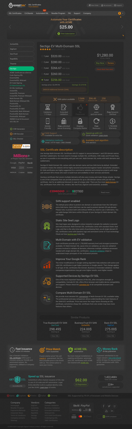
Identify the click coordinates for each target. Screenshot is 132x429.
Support (77, 13)
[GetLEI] (17, 380)
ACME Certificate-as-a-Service (20, 73)
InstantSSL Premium (17, 93)
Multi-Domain (111, 182)
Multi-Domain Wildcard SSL (20, 101)
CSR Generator (17, 129)
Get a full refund (114, 358)
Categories (50, 402)
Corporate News (17, 413)
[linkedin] (112, 411)
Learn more (103, 135)
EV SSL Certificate (16, 88)
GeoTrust (14, 54)
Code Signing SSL (16, 75)
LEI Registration (81, 384)
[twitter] (109, 406)
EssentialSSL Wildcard (18, 80)
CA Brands (29, 13)
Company (87, 13)
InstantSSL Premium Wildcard (21, 96)
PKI (69, 13)
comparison (83, 296)
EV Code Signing (16, 83)
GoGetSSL (14, 44)
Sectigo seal (72, 234)
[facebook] (103, 406)
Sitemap (14, 420)
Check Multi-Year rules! (105, 69)
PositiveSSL (14, 104)
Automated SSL (42, 12)
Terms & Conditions (18, 415)
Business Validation (52, 408)
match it (43, 358)
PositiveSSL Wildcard (17, 116)
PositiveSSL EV (15, 106)
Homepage (15, 405)
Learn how (44, 387)
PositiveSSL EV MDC (17, 109)
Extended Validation (52, 410)
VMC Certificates (51, 420)
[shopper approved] (114, 406)
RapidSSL (14, 59)
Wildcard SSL (50, 413)
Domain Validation (52, 405)
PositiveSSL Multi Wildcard (19, 111)
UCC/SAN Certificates (53, 415)
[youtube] (106, 411)
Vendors (35, 402)
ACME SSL (85, 363)
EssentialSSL (14, 78)
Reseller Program (58, 13)
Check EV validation (97, 251)
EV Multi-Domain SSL (17, 86)
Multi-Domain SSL (16, 98)
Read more (105, 192)
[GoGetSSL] (17, 5)
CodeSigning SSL (51, 418)
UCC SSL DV (14, 122)
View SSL (55, 336)
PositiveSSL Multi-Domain (19, 114)
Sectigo (13, 69)
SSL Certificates (15, 13)
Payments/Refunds (18, 410)
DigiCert (13, 49)
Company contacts (18, 418)
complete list (84, 285)
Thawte (13, 64)
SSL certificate (15, 358)
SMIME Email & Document (19, 119)
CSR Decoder (17, 134)
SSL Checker (16, 139)
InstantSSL (14, 91)
